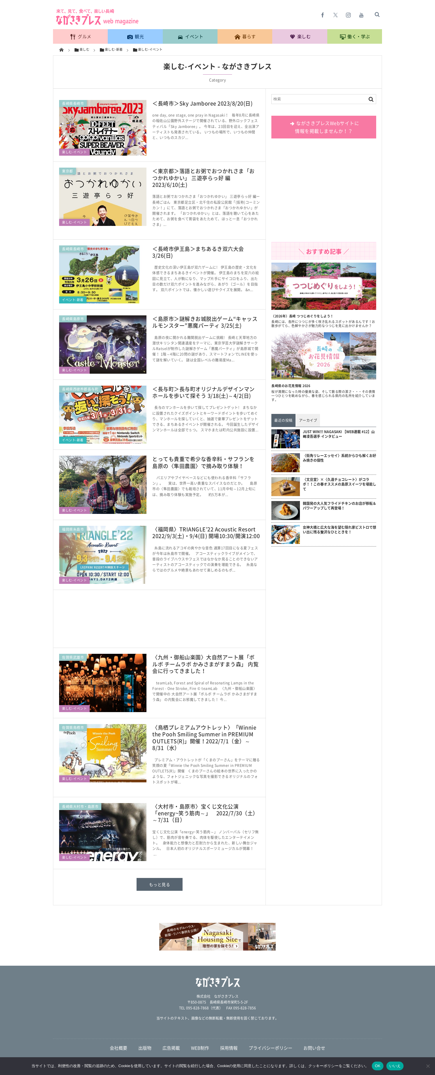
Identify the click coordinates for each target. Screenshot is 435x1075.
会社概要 (118, 1048)
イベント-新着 (73, 299)
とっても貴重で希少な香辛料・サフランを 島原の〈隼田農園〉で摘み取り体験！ (203, 462)
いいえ (395, 1066)
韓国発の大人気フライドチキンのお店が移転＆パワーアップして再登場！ (339, 506)
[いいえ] (428, 1066)
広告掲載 (171, 1048)
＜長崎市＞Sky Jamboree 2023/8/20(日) (202, 103)
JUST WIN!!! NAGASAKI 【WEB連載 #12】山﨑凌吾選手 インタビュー (339, 434)
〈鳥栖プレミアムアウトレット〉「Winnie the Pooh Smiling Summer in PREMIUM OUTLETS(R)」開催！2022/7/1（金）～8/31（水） (204, 737)
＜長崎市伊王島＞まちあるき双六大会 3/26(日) (198, 252)
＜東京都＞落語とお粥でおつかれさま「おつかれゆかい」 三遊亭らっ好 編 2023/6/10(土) (203, 178)
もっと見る (159, 884)
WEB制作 (200, 1048)
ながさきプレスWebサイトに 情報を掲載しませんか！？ (324, 127)
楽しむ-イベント (74, 152)
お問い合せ (314, 1048)
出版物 (144, 1048)
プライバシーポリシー (270, 1048)
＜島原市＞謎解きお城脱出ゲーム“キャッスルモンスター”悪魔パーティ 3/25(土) (204, 322)
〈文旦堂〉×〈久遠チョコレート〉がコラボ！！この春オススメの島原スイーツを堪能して (339, 484)
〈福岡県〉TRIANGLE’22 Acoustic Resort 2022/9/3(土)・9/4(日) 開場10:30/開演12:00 (206, 532)
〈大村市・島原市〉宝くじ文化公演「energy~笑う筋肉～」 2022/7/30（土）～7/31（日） (205, 813)
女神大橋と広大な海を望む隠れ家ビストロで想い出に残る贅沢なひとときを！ (339, 530)
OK (377, 1066)
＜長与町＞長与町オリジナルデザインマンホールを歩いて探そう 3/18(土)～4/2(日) (203, 392)
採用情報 (229, 1048)
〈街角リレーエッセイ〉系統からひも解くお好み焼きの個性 (339, 458)
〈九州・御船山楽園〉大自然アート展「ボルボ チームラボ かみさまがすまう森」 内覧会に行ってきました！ (205, 664)
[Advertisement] (159, 622)
